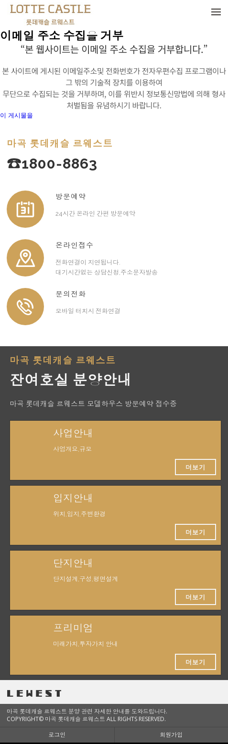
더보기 (195, 467)
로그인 (56, 735)
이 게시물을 (16, 115)
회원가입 (171, 735)
